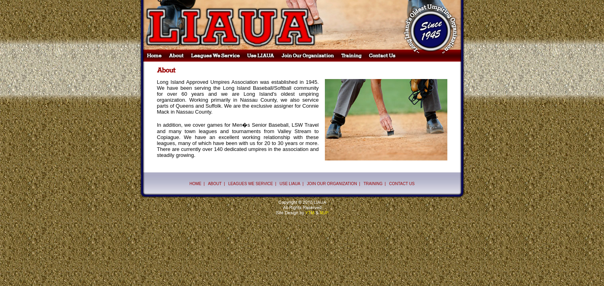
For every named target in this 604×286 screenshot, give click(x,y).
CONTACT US (401, 184)
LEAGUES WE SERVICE (250, 184)
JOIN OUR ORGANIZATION (332, 184)
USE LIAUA (290, 184)
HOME (195, 184)
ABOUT (214, 184)
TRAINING (373, 184)
